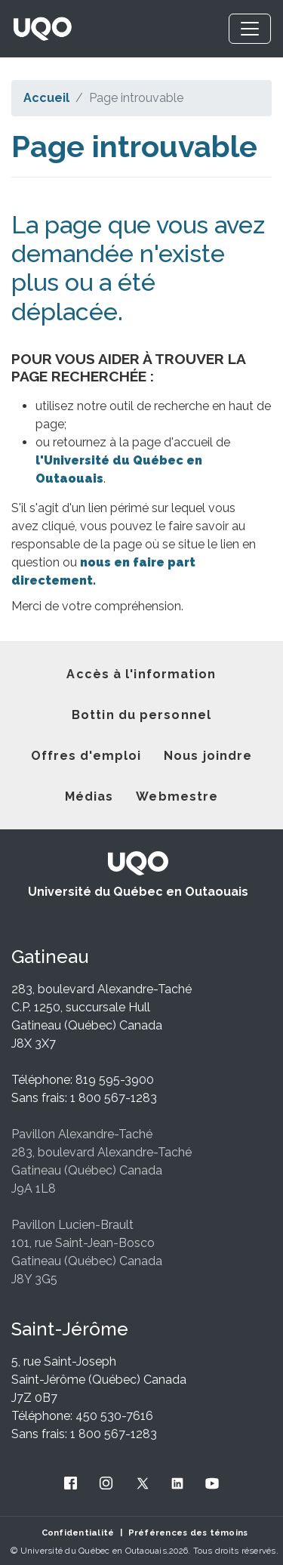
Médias (89, 796)
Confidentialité (78, 1532)
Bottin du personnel (141, 715)
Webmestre (177, 796)
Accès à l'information (141, 674)
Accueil (46, 98)
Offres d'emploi (86, 756)
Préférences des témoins (188, 1532)
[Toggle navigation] (250, 29)
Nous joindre (208, 756)
